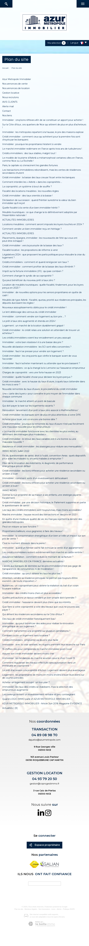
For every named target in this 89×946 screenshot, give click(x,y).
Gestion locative (10, 92)
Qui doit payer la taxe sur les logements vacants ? (28, 405)
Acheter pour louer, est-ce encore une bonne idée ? (29, 419)
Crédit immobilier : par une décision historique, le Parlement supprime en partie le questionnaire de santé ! (44, 504)
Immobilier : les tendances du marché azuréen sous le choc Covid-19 (38, 658)
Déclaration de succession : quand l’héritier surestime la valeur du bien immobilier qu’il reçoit (39, 202)
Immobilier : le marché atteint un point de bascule (28, 401)
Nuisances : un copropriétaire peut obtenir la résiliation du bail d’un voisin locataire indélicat (40, 587)
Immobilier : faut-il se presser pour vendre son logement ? (33, 351)
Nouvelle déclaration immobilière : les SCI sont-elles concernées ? (36, 346)
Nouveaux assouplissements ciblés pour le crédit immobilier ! (34, 307)
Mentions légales (31, 909)
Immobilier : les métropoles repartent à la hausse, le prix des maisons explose (43, 132)
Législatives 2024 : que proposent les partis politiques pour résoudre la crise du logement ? (43, 256)
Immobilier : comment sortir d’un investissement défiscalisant (35, 478)
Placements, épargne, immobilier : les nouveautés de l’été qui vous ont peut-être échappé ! (39, 239)
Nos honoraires (44, 909)
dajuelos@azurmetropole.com (44, 739)
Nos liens (7, 115)
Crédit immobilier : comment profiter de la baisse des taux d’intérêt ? (38, 266)
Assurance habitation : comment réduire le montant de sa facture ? (37, 557)
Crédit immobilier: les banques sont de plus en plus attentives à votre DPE (41, 414)
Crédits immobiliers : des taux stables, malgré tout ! (29, 153)
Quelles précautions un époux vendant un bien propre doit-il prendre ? (39, 597)
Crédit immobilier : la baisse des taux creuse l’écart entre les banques (38, 177)
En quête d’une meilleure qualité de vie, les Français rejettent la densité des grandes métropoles (42, 520)
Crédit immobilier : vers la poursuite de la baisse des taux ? (33, 245)
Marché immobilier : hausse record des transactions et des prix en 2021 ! (40, 514)
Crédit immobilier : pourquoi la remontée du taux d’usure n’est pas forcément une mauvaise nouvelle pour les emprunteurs (43, 425)
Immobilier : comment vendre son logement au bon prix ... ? (34, 316)
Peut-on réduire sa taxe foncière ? (20, 526)
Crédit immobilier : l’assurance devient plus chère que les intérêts (36, 602)
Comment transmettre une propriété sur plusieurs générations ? (36, 631)
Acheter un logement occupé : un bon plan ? (26, 682)
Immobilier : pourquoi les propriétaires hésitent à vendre (31, 144)
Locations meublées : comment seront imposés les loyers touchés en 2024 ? (43, 224)
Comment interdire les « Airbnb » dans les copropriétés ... (32, 182)
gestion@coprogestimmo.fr (44, 783)
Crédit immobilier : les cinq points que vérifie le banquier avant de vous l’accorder (39, 357)
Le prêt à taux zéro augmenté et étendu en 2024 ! (29, 321)
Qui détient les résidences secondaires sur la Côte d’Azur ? (33, 614)
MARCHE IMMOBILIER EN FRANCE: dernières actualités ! (33, 561)
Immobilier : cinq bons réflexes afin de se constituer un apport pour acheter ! (42, 120)
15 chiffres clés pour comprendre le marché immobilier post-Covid (37, 649)
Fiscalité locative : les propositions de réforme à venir (30, 250)
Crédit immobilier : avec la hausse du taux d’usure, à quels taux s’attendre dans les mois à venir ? (43, 383)
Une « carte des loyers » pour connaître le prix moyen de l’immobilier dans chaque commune (41, 395)
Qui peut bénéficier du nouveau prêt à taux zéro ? (28, 280)
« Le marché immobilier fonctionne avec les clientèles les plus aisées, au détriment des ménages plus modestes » (40, 433)
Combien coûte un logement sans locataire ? (26, 635)
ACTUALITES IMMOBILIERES (18, 219)
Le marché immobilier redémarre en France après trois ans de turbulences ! (42, 148)
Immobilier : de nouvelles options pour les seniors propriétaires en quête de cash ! (42, 294)
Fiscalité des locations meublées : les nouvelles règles (30, 191)
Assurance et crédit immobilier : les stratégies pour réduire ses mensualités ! (42, 446)
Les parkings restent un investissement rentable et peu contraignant (38, 694)
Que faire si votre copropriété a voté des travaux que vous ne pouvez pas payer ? (40, 608)
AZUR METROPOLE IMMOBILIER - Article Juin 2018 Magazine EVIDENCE (42, 703)
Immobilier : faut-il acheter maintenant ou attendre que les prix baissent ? (41, 363)
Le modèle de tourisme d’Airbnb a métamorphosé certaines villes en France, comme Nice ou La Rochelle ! (42, 159)
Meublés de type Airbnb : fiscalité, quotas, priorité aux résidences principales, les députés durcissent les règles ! (44, 301)
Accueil (5, 68)
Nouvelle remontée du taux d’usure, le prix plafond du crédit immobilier (39, 389)
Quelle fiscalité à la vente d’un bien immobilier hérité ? (30, 207)
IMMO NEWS (9, 490)
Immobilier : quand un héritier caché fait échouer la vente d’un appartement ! (43, 547)
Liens (53, 909)
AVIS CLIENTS (9, 102)
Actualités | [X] (10, 708)
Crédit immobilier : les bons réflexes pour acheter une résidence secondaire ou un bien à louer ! (43, 484)
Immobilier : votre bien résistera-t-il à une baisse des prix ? (32, 342)
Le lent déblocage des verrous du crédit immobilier (29, 312)
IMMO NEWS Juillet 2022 (15, 451)
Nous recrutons (10, 97)
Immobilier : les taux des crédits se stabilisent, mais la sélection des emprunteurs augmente (37, 688)
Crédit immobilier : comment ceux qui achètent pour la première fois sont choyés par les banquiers (41, 138)
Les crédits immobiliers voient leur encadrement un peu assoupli (36, 337)
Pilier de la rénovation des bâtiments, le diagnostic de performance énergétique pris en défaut (37, 465)
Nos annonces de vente (15, 83)
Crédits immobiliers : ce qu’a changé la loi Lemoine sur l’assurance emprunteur (43, 368)
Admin (59, 909)
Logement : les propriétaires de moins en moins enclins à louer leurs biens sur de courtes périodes (43, 676)
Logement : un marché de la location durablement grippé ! (33, 325)
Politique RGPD (69, 909)
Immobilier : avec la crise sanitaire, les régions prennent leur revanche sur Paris (43, 644)
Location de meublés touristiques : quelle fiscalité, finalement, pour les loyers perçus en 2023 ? (42, 286)
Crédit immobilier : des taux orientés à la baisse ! (27, 195)
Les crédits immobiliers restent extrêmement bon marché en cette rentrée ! (42, 552)
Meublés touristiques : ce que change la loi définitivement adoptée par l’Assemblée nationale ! (39, 214)
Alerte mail (8, 106)
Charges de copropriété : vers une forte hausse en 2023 (31, 372)
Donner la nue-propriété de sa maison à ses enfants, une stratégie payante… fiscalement (42, 496)
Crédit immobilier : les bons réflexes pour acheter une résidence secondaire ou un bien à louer (43, 472)
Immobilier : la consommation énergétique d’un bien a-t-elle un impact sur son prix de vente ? (44, 537)
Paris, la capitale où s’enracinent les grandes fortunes (30, 165)
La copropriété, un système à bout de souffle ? (27, 186)
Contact (6, 111)
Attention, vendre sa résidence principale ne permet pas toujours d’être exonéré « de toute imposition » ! (40, 579)
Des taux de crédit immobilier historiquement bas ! (29, 619)
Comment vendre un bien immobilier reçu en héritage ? (32, 229)
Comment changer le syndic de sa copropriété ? (27, 275)
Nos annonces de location (16, 88)
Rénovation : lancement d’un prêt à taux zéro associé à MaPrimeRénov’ (40, 410)
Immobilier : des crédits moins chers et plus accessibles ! (32, 593)
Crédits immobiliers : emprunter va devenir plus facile (30, 640)
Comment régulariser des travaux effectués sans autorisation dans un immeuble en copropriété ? (39, 664)
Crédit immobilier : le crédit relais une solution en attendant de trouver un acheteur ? (41, 332)
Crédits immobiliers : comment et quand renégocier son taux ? (35, 262)
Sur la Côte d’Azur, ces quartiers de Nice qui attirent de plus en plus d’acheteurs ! (44, 126)
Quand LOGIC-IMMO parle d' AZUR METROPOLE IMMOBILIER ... (37, 699)
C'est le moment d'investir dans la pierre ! (24, 543)
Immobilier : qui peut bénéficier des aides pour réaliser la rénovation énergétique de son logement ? (38, 625)
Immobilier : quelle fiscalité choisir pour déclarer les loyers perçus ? (37, 377)
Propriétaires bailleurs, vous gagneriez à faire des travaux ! (32, 531)
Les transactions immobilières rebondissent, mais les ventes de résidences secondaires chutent (41, 171)
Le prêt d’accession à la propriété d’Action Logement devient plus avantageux (43, 670)
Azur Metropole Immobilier (16, 79)
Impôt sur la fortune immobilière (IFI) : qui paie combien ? (32, 271)
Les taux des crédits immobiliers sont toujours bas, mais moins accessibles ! (42, 510)
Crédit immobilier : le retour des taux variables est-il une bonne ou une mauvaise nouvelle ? (39, 440)
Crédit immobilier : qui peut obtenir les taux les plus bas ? (32, 573)
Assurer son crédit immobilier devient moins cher (28, 653)
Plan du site (18, 909)
